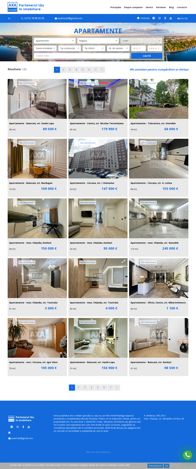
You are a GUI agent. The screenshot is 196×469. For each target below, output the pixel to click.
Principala (115, 7)
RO (179, 18)
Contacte (182, 7)
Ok (166, 466)
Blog (171, 7)
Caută (147, 55)
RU (182, 18)
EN (186, 18)
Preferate (143, 18)
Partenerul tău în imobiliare (26, 7)
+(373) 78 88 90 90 (34, 18)
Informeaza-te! (155, 466)
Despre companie (133, 7)
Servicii (149, 7)
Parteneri (161, 7)
